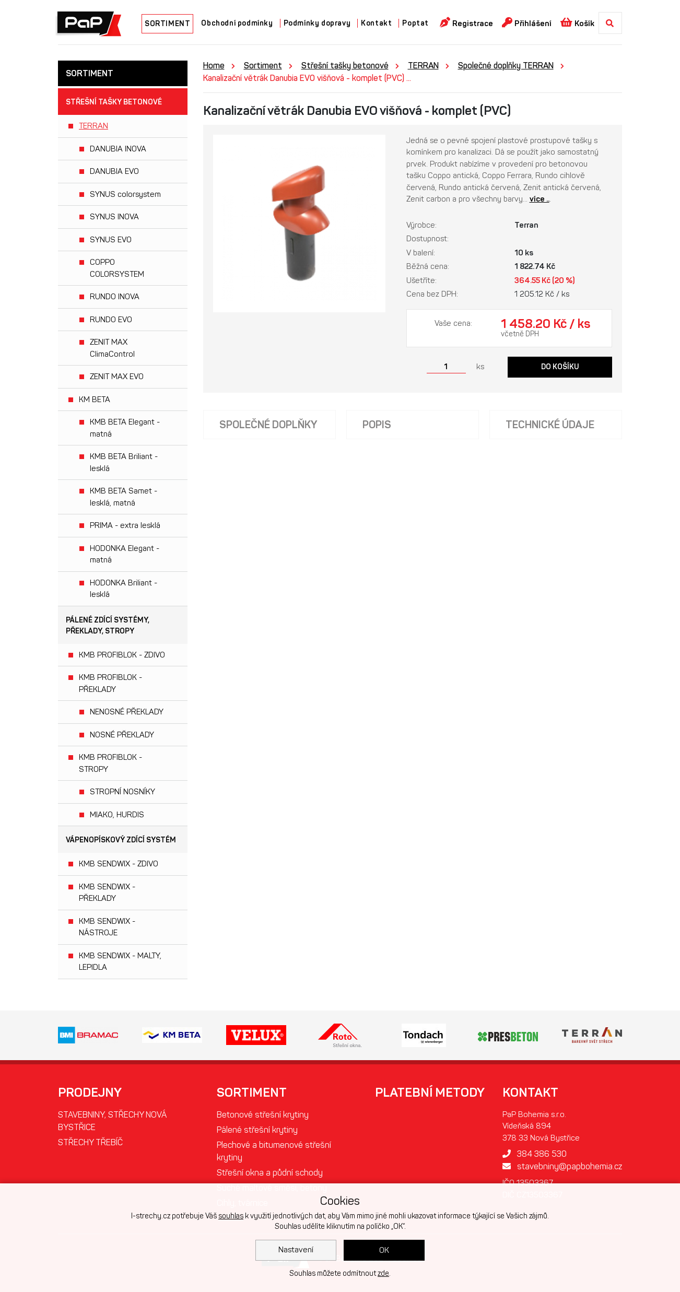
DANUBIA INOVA (118, 149)
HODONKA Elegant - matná (124, 554)
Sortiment (263, 66)
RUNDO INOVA (114, 296)
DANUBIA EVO (114, 171)
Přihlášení (527, 22)
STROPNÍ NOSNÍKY (122, 791)
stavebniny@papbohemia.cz (562, 1166)
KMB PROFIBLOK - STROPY (110, 763)
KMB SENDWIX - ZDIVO (118, 863)
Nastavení (295, 1249)
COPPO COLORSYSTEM (117, 268)
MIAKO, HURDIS (117, 814)
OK (384, 1250)
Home (214, 66)
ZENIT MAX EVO (117, 376)
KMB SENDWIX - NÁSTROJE (107, 927)
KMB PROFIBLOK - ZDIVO (122, 655)
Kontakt (376, 23)
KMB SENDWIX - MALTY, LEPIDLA (120, 961)
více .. (539, 199)
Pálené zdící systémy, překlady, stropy (107, 626)
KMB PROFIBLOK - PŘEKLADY (110, 683)
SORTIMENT (167, 23)
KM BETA (94, 399)
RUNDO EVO (111, 319)
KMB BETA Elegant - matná (125, 428)
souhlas (230, 1216)
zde (383, 1273)
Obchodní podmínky (237, 23)
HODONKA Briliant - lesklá (123, 589)
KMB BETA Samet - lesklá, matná (123, 497)
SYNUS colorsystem (125, 194)
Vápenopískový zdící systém (121, 840)
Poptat (415, 23)
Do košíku (560, 366)
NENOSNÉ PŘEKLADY (126, 712)
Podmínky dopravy (317, 23)
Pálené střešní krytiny (257, 1130)
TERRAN (93, 126)
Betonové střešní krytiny (263, 1115)
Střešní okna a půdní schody (270, 1173)
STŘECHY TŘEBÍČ (90, 1142)
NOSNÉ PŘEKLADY (122, 734)
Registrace (466, 22)
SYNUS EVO (111, 239)
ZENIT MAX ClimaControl (112, 348)
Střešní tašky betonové (114, 102)
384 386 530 (534, 1154)
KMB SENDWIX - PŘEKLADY (107, 892)
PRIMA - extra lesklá (125, 525)
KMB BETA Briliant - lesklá (124, 462)
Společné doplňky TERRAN (506, 66)
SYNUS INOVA (114, 216)
